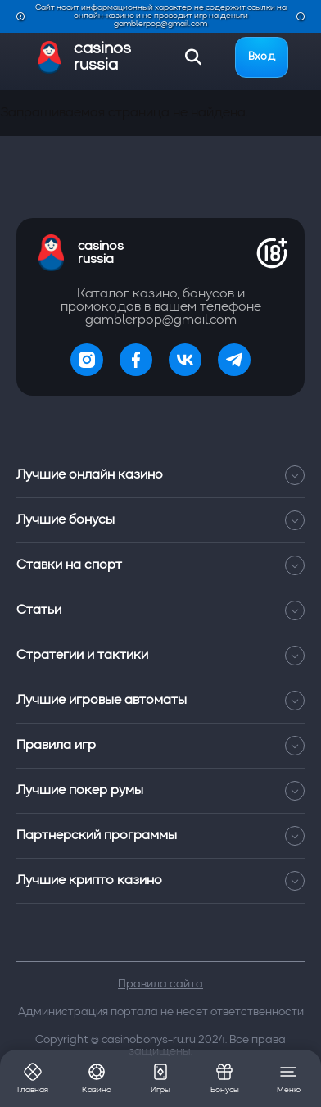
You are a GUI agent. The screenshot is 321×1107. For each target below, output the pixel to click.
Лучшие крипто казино (160, 881)
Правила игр (160, 745)
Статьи (160, 610)
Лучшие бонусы (160, 520)
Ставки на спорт (160, 565)
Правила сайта (160, 984)
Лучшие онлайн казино (160, 475)
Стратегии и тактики (160, 655)
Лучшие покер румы (160, 791)
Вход (261, 57)
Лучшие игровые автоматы (160, 700)
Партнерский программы (160, 836)
